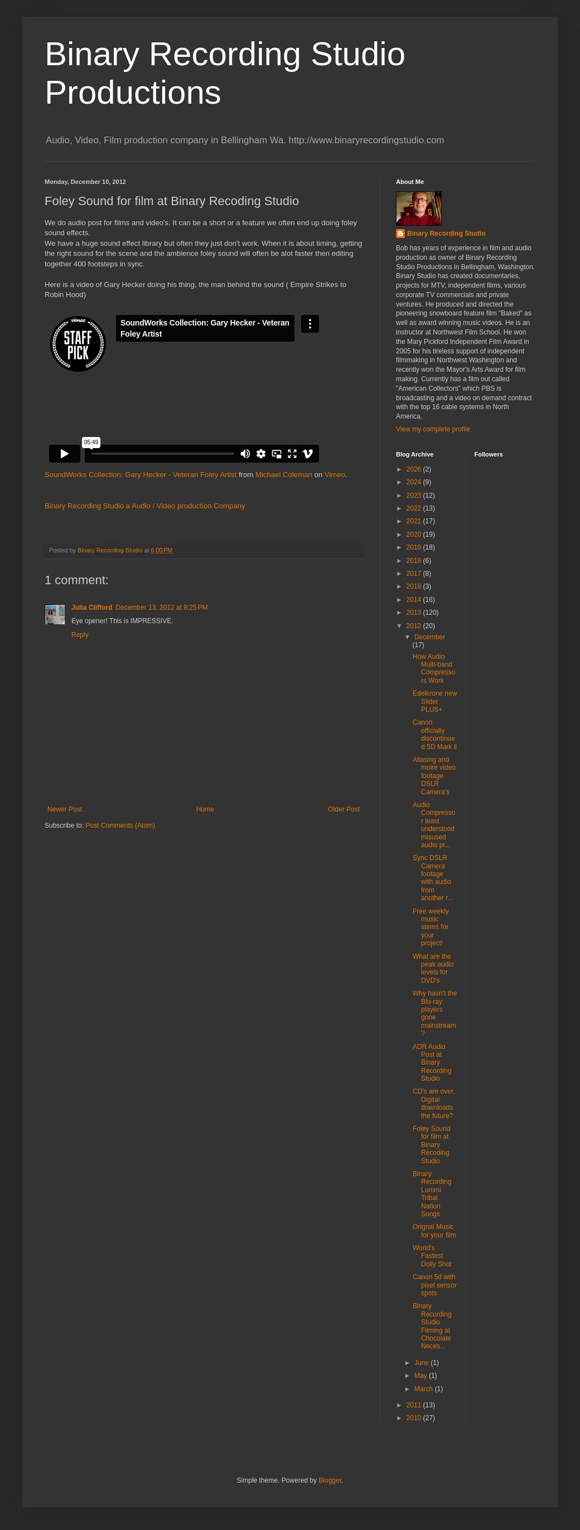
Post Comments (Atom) (120, 825)
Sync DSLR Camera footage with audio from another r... (433, 878)
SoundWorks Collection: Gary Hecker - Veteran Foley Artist (140, 474)
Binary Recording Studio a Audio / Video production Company (145, 506)
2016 (415, 586)
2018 (415, 561)
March (424, 1389)
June (422, 1363)
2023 (415, 495)
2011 (415, 1405)
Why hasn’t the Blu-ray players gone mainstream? (435, 1013)
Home (205, 809)
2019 (415, 547)
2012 (415, 626)
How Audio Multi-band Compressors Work (434, 668)
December (429, 637)
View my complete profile (433, 429)
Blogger (329, 1480)
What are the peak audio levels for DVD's (433, 968)
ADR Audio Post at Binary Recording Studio (432, 1063)
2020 (415, 534)
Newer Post (64, 809)
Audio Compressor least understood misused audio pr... (434, 825)
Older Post (344, 809)
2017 (415, 573)
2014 (415, 600)
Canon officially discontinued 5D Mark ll (435, 734)
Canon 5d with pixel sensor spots (435, 1285)
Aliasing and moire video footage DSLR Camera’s (434, 776)
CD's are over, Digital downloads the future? (434, 1103)
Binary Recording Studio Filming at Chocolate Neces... (432, 1326)
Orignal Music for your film (434, 1230)
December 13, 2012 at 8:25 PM (161, 607)
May (421, 1376)
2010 (415, 1418)
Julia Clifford (91, 607)
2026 (415, 469)
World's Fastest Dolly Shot (432, 1256)
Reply (80, 635)
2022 (415, 508)
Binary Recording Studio (446, 233)
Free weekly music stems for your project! (431, 927)
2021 (415, 521)
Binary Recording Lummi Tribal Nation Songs (432, 1194)
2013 (415, 612)
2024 (415, 482)
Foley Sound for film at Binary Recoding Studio (431, 1145)
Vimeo (335, 474)
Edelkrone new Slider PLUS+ (435, 701)
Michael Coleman (283, 474)
